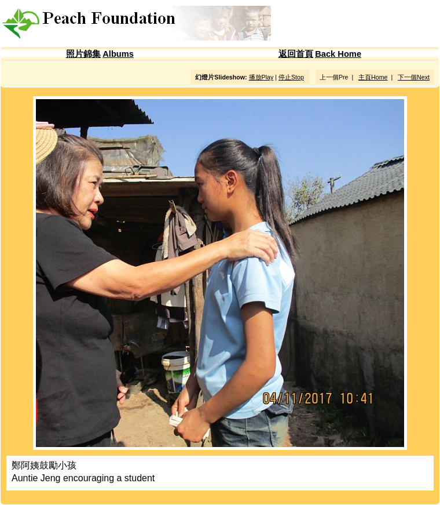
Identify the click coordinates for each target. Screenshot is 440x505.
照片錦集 (83, 54)
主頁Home (372, 77)
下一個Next (414, 77)
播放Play (261, 77)
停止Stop (291, 77)
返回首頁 (295, 54)
